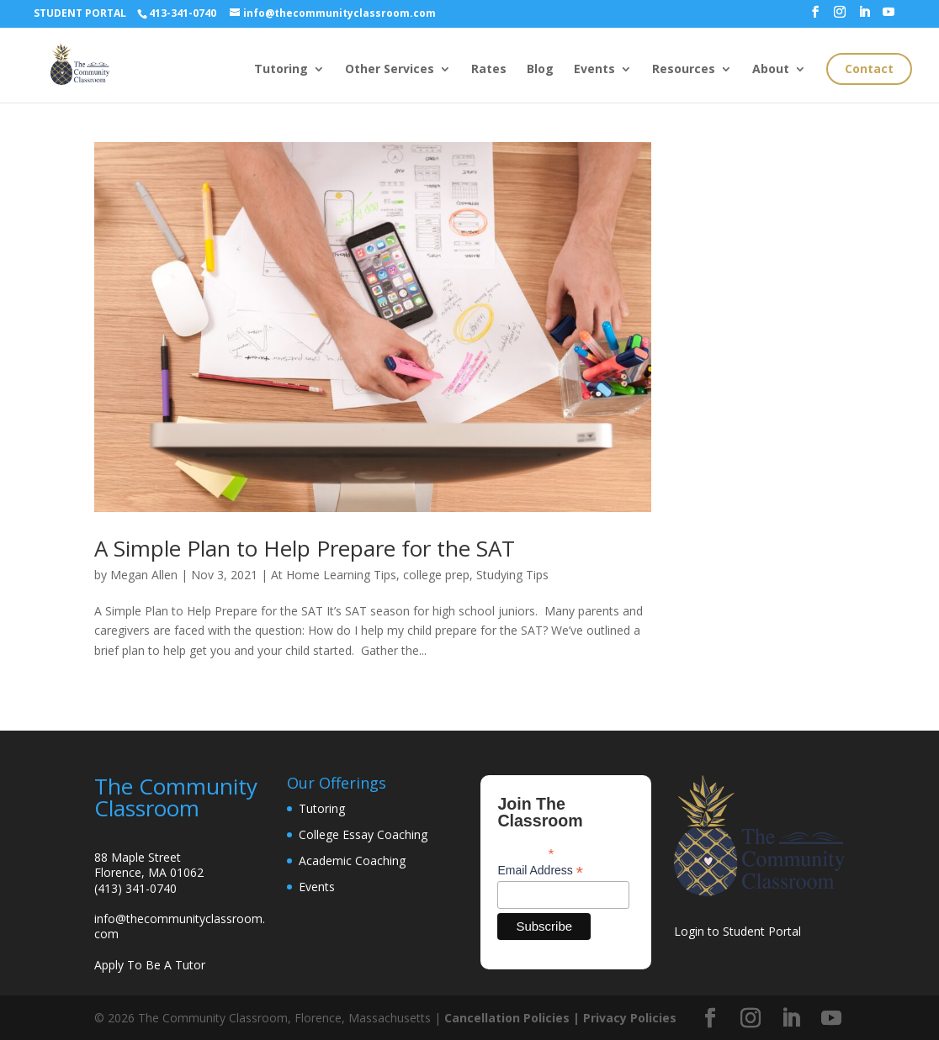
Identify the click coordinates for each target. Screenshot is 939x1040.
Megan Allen (144, 575)
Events (594, 70)
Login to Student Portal (737, 931)
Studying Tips (512, 575)
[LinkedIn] (864, 17)
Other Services (389, 70)
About (770, 70)
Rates (489, 70)
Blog (540, 70)
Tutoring (281, 70)
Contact (869, 69)
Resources (683, 70)
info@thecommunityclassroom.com (179, 926)
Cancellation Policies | (513, 1018)
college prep (436, 575)
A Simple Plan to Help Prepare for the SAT (304, 548)
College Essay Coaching (363, 834)
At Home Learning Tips (333, 575)
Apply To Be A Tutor (149, 965)
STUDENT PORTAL (80, 13)
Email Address (540, 871)
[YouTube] (888, 17)
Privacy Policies (629, 1018)
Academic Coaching (352, 860)
